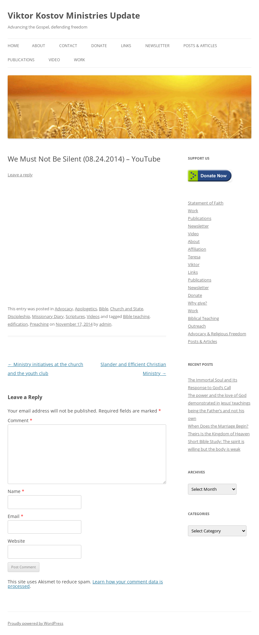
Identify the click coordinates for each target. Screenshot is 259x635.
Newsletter (157, 45)
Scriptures (75, 316)
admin (105, 324)
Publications (21, 60)
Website (16, 541)
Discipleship (19, 316)
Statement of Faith (205, 203)
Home (13, 45)
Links (126, 45)
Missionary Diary (48, 316)
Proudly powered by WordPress (35, 623)
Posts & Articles (200, 45)
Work (79, 60)
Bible (103, 309)
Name (16, 491)
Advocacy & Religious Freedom (217, 334)
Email (15, 516)
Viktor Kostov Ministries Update (74, 15)
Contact (68, 45)
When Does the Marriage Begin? (218, 426)
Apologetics (86, 309)
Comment (20, 420)
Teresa (194, 257)
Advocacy (64, 309)
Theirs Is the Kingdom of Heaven (219, 434)
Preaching (39, 324)
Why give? (197, 303)
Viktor (193, 264)
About (38, 45)
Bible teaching (136, 316)
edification (18, 324)
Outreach (197, 326)
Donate (99, 45)
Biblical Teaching (203, 318)
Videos (93, 316)
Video (54, 60)
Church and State (126, 309)
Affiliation (197, 249)
